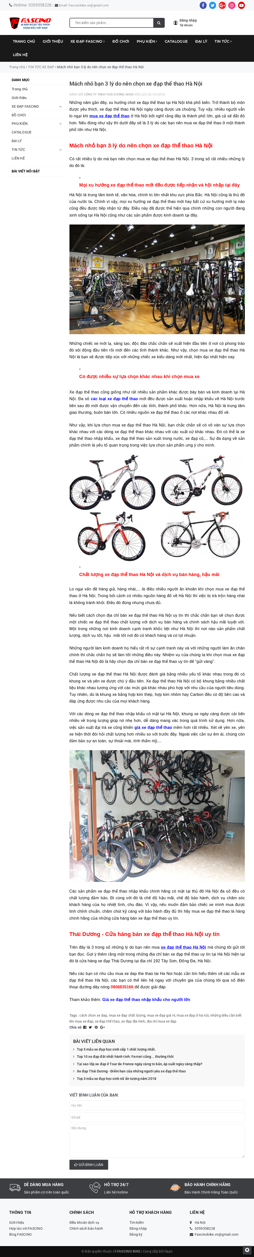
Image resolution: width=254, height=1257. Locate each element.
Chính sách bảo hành (86, 1228)
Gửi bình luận (88, 1165)
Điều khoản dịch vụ (84, 1223)
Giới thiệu (53, 41)
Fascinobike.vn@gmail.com (88, 5)
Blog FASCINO (20, 1234)
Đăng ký (135, 1234)
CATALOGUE (176, 41)
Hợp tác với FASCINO (26, 1228)
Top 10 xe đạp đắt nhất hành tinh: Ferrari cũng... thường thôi (123, 1056)
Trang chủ (24, 41)
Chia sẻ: (76, 1027)
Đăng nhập (138, 1228)
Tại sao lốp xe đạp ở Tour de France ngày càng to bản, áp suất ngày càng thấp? (138, 1064)
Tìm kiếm (136, 1223)
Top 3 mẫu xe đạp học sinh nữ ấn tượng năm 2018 (114, 1078)
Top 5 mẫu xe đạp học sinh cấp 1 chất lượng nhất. (114, 1049)
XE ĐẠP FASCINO (87, 41)
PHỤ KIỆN (147, 41)
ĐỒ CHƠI (120, 41)
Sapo (168, 1251)
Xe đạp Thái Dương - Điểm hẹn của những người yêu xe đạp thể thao (129, 1071)
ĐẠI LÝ (201, 41)
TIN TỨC (223, 41)
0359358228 (40, 5)
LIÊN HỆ (20, 55)
